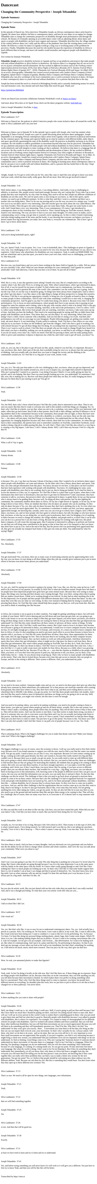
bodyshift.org (76, 103)
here (35, 107)
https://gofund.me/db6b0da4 (12, 90)
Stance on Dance (69, 99)
